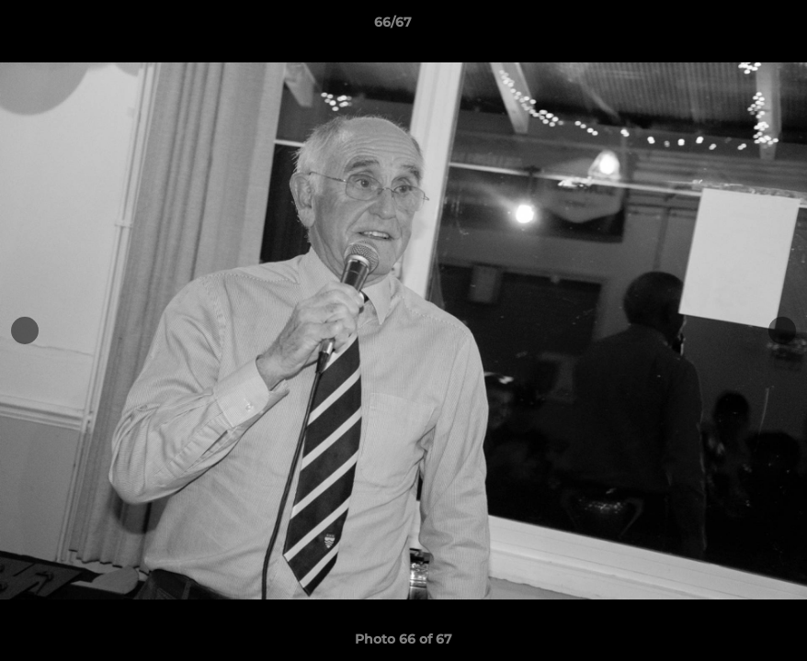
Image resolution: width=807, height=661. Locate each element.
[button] (730, 26)
